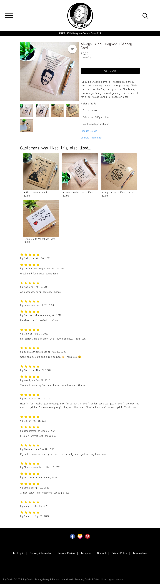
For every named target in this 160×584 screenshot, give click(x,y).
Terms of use (140, 553)
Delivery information (41, 553)
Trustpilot (86, 553)
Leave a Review (66, 553)
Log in (20, 553)
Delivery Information (91, 137)
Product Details (89, 130)
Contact (101, 553)
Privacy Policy (119, 553)
